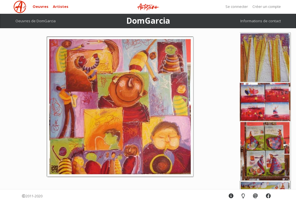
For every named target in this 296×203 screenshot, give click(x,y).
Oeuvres (40, 6)
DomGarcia (148, 20)
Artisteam (148, 7)
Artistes (60, 6)
